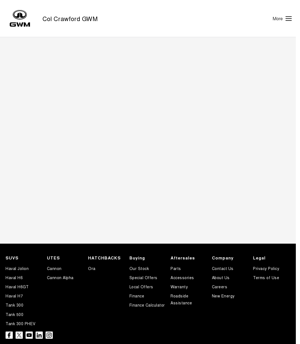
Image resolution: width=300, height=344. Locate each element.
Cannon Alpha (60, 277)
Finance (136, 296)
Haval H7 (14, 296)
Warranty (179, 286)
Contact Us (223, 268)
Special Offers (143, 277)
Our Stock (139, 268)
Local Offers (141, 286)
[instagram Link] (49, 335)
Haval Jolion (17, 268)
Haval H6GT (17, 286)
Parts (176, 268)
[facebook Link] (9, 335)
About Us (221, 277)
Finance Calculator (147, 305)
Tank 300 (14, 305)
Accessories (182, 277)
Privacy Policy (266, 268)
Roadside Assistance (181, 299)
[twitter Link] (19, 335)
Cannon (54, 268)
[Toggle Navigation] (282, 18)
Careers (220, 286)
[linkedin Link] (39, 335)
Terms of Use (266, 277)
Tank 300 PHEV (21, 323)
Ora (92, 268)
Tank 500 (14, 314)
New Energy (223, 296)
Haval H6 (14, 277)
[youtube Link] (29, 335)
